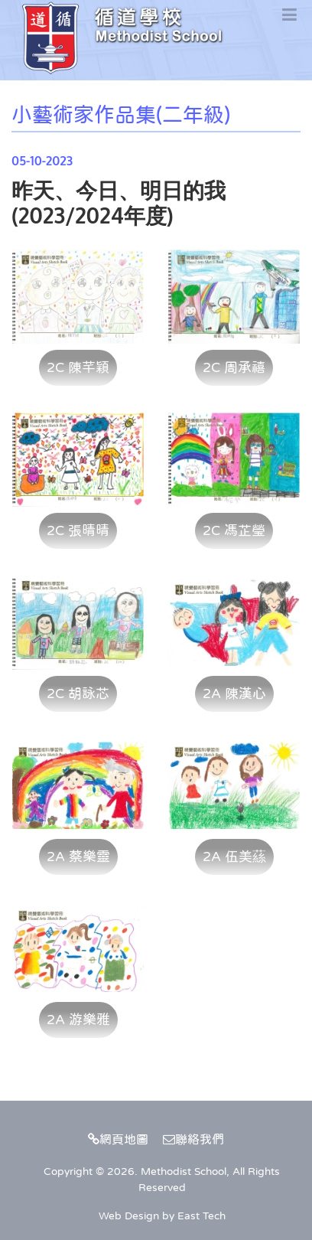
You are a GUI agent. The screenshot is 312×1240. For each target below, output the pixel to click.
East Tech (201, 1215)
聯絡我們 (193, 1139)
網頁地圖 (118, 1139)
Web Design (129, 1215)
